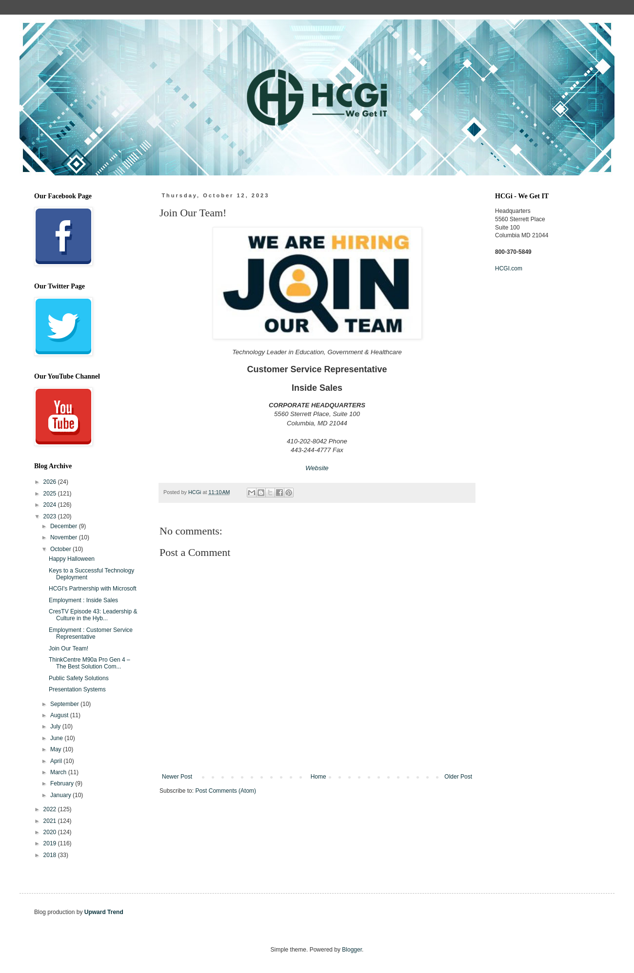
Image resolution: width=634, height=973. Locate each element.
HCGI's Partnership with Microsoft (93, 588)
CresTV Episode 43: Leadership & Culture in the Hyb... (93, 615)
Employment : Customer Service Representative (91, 633)
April (56, 761)
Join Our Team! (68, 648)
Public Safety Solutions (79, 678)
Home (318, 776)
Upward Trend (103, 912)
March (59, 772)
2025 (50, 493)
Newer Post (177, 776)
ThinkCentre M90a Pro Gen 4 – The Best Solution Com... (89, 663)
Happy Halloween (72, 558)
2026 (50, 481)
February (62, 783)
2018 (50, 855)
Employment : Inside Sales (83, 600)
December (64, 526)
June (57, 738)
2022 (50, 809)
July (56, 726)
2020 (50, 832)
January (61, 795)
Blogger (352, 949)
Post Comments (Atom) (225, 790)
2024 (50, 504)
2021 (50, 821)
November (64, 537)
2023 (50, 516)
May (56, 749)
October (61, 549)
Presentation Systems (77, 689)
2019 (50, 843)
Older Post (458, 776)
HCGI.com (508, 268)
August (60, 715)
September (65, 704)
